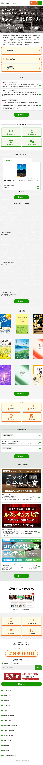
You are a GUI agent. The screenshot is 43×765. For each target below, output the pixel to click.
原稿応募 (6, 745)
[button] (19, 191)
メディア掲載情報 (8, 730)
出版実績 (6, 701)
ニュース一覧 (7, 720)
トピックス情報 (8, 735)
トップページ (7, 691)
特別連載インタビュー (10, 725)
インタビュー (7, 706)
